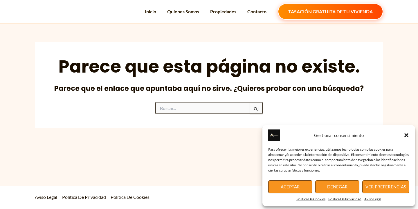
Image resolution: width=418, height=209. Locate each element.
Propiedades (226, 11)
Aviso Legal (372, 199)
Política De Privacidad (344, 199)
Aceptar (290, 186)
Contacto (257, 11)
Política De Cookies (310, 199)
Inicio (156, 11)
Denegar (337, 186)
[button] (406, 135)
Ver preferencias (385, 186)
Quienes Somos (187, 11)
